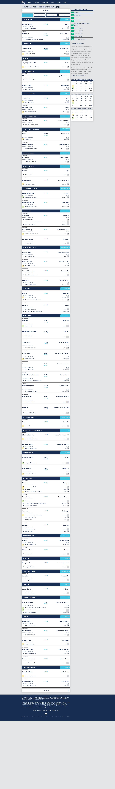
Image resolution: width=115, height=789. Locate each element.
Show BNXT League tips (65, 138)
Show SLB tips (67, 735)
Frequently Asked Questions (78, 75)
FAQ (65, 2)
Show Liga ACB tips (66, 546)
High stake (64, 15)
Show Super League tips (65, 234)
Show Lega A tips (67, 356)
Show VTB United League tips (65, 152)
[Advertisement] (46, 125)
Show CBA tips (67, 58)
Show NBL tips (67, 43)
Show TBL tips (67, 652)
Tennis (52, 2)
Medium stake (52, 15)
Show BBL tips (67, 256)
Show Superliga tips (66, 485)
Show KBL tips (67, 521)
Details (45, 24)
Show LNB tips (67, 19)
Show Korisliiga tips (66, 175)
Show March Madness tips (66, 666)
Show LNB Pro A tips (66, 211)
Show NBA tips (67, 684)
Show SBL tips (67, 626)
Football (36, 2)
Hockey (59, 2)
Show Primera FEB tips (65, 604)
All (27, 15)
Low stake (39, 15)
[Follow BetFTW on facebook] (46, 782)
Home (29, 2)
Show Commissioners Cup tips (65, 498)
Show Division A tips (66, 71)
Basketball (45, 2)
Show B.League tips (66, 384)
